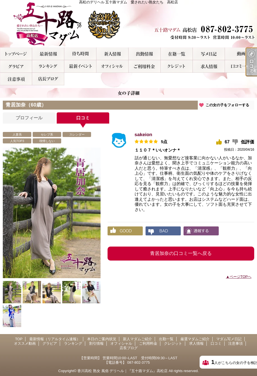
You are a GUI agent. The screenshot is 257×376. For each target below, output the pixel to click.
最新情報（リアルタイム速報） (48, 54)
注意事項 (16, 79)
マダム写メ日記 (209, 54)
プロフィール (29, 117)
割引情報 (80, 66)
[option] (52, 213)
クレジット (177, 66)
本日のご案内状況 (80, 54)
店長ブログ (48, 79)
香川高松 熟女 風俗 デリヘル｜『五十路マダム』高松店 (122, 371)
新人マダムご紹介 (112, 54)
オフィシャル (112, 66)
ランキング (48, 66)
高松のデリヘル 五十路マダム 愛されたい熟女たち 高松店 (128, 24)
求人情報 (209, 66)
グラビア (16, 66)
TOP (16, 54)
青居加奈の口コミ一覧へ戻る (181, 253)
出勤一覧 (144, 54)
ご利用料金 (144, 66)
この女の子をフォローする (227, 105)
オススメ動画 (241, 54)
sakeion (143, 134)
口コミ (241, 66)
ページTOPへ (241, 277)
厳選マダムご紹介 (177, 54)
